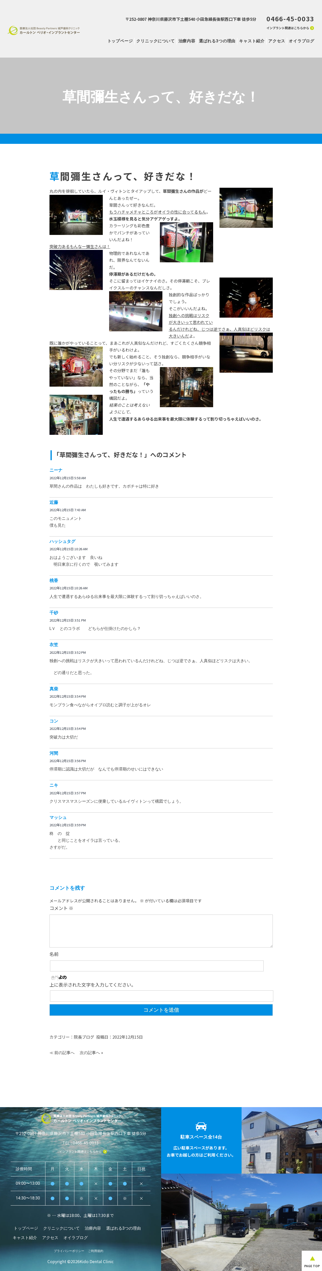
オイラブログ (301, 41)
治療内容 (186, 41)
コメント (61, 908)
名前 (54, 954)
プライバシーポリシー (69, 1248)
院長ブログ (84, 1037)
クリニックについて (155, 41)
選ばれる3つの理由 (217, 41)
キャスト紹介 (252, 41)
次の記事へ (90, 1052)
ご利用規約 (95, 1248)
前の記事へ (64, 1052)
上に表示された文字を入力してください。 (92, 984)
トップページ (120, 41)
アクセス (276, 41)
